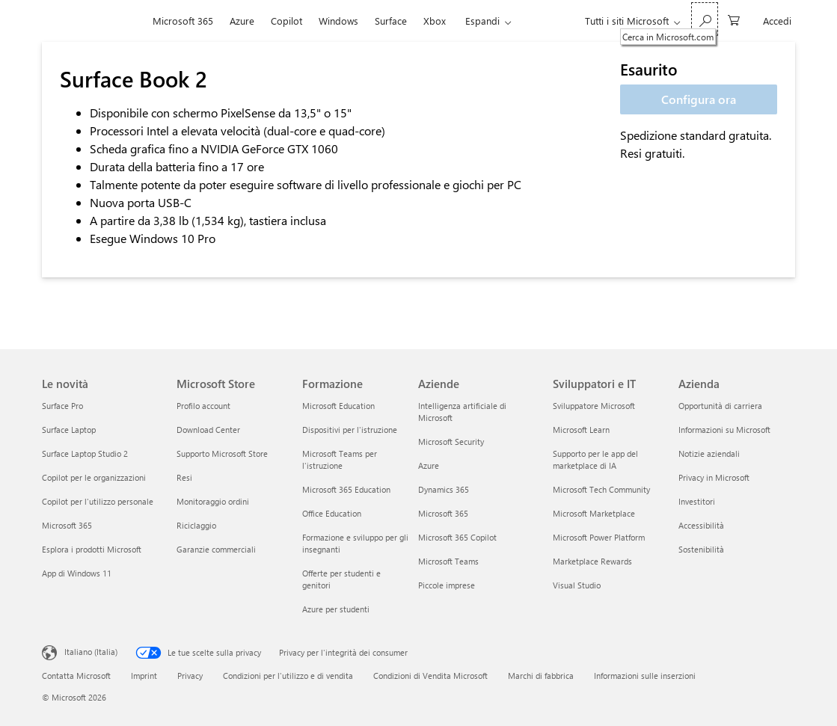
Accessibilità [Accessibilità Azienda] (701, 525)
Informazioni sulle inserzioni (645, 675)
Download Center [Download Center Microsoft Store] (208, 429)
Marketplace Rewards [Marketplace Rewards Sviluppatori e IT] (592, 561)
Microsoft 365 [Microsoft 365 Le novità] (67, 525)
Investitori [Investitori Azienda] (696, 501)
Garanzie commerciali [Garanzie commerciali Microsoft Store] (216, 549)
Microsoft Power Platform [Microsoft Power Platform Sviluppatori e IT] (599, 537)
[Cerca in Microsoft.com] (704, 19)
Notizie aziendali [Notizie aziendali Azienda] (709, 453)
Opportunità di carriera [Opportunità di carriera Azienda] (720, 405)
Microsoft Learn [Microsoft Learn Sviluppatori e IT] (581, 429)
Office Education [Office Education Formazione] (331, 513)
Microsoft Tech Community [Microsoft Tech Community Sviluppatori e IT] (601, 489)
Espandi (482, 20)
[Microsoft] (93, 21)
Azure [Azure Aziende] (428, 465)
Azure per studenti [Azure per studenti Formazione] (336, 609)
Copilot (286, 20)
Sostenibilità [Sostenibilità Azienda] (701, 549)
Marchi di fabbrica (541, 675)
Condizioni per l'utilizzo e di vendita (288, 675)
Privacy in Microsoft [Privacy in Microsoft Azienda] (713, 477)
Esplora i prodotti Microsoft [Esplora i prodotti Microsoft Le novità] (91, 549)
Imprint (144, 675)
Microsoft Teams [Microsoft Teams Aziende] (448, 561)
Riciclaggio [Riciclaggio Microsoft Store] (196, 525)
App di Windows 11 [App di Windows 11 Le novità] (76, 573)
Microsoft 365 (183, 20)
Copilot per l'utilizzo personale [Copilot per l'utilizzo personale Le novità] (97, 501)
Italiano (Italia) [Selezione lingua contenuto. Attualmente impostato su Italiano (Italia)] (90, 651)
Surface (391, 20)
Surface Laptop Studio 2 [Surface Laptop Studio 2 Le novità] (85, 453)
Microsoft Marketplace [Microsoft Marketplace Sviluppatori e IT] (594, 513)
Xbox (434, 20)
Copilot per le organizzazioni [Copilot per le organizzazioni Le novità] (94, 477)
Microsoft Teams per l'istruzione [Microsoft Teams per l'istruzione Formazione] (339, 459)
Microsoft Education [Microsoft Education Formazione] (338, 405)
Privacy (190, 675)
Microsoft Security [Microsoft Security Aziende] (451, 441)
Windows (338, 20)
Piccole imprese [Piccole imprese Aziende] (446, 585)
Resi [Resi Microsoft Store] (184, 477)
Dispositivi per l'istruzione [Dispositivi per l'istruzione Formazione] (349, 429)
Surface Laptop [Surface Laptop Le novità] (69, 429)
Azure (242, 20)
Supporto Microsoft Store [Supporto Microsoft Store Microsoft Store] (222, 453)
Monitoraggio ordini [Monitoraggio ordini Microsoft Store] (213, 501)
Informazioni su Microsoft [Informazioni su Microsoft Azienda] (724, 429)
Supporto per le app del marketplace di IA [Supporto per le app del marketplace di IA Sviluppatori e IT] (595, 459)
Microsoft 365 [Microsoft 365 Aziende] (443, 513)
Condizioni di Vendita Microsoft (430, 675)
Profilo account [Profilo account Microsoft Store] (203, 405)
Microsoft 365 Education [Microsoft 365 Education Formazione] (346, 489)
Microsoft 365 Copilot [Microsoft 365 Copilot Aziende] (457, 537)
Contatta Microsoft (76, 675)
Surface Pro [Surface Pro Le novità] (62, 405)
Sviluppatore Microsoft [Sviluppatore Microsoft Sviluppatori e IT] (594, 405)
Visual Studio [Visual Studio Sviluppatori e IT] (577, 585)
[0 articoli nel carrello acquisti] (734, 19)
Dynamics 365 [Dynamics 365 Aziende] (443, 489)
